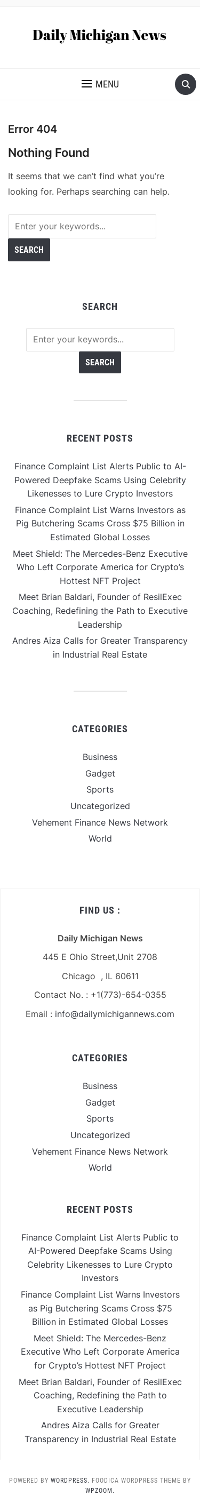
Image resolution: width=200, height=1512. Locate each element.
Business (100, 756)
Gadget (100, 773)
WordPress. (70, 1480)
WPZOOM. (100, 1490)
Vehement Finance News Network (100, 822)
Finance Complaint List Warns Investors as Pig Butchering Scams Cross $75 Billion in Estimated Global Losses (100, 523)
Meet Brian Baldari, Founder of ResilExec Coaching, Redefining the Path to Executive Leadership (100, 610)
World (100, 838)
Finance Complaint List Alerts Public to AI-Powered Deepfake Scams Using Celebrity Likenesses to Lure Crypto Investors (100, 480)
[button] (100, 84)
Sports (100, 789)
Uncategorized (100, 806)
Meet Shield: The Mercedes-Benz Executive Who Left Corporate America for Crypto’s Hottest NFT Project (100, 567)
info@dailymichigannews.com (114, 1014)
